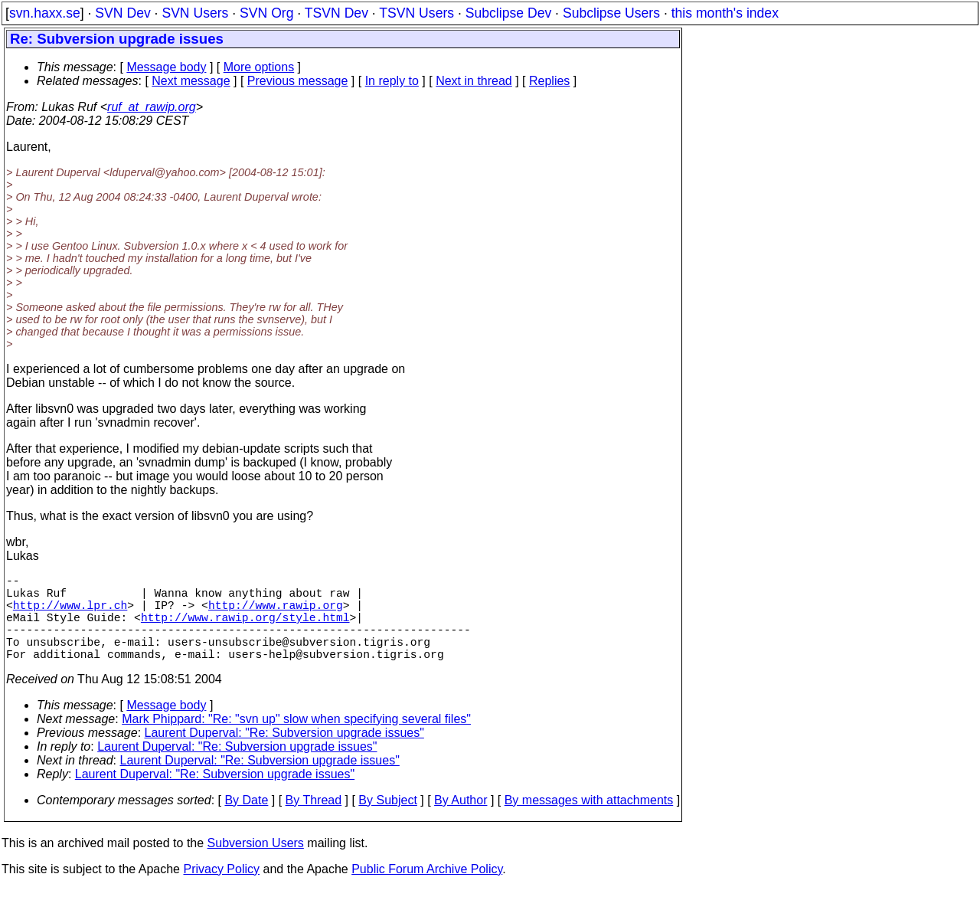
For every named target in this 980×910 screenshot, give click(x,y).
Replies (549, 80)
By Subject (387, 821)
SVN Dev (122, 13)
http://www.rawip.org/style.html (245, 629)
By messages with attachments (589, 821)
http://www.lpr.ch (70, 613)
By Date (246, 821)
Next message (191, 80)
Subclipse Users (611, 13)
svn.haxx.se (44, 13)
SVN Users (195, 13)
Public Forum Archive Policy (426, 890)
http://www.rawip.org (275, 613)
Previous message (297, 80)
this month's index (725, 13)
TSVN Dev (336, 13)
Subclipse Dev (508, 13)
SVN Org (266, 13)
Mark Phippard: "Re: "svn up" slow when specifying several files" (296, 740)
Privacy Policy (221, 890)
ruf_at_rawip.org (151, 106)
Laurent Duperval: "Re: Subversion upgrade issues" (284, 754)
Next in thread (474, 80)
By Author (460, 821)
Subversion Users (255, 864)
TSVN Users (416, 13)
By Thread (314, 821)
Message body (166, 67)
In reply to (392, 80)
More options (259, 67)
